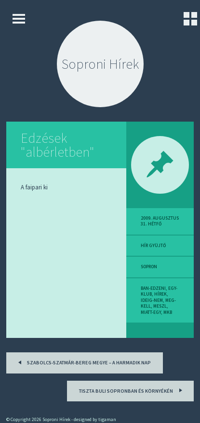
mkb (167, 312)
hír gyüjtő (153, 246)
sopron (149, 267)
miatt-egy (151, 312)
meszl (160, 306)
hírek (160, 294)
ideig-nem (152, 300)
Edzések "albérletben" (57, 145)
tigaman (107, 419)
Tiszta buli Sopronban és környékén (132, 390)
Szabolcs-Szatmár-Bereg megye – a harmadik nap (83, 362)
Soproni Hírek (100, 64)
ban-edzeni (153, 288)
